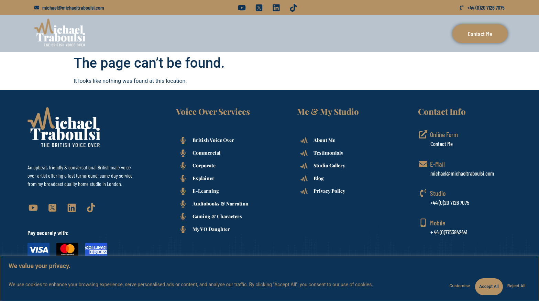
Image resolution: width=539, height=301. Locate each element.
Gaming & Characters (217, 216)
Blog (319, 178)
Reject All (470, 282)
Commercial (206, 152)
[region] (269, 276)
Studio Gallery (329, 165)
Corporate (204, 165)
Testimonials (328, 152)
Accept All (511, 282)
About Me (324, 140)
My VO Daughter (211, 229)
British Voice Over (213, 140)
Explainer (203, 178)
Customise (428, 282)
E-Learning (205, 191)
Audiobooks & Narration (220, 203)
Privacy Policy (329, 191)
